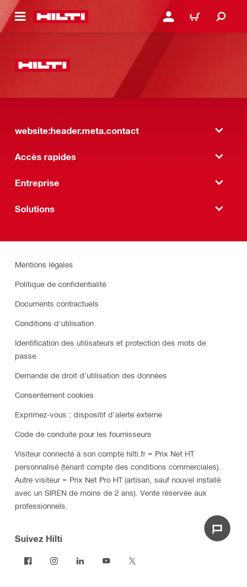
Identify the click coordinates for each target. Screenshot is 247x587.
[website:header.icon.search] (221, 17)
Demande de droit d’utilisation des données (91, 375)
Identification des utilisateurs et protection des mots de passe (110, 349)
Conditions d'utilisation (54, 322)
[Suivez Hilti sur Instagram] (54, 561)
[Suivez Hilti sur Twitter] (132, 561)
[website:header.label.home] (60, 16)
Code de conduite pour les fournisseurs (83, 433)
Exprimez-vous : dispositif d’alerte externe (88, 414)
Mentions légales (44, 264)
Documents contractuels (57, 303)
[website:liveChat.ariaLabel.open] (217, 528)
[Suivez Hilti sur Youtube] (106, 561)
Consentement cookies (54, 394)
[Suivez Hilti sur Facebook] (28, 561)
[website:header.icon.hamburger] (20, 17)
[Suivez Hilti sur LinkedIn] (80, 561)
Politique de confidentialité (60, 283)
